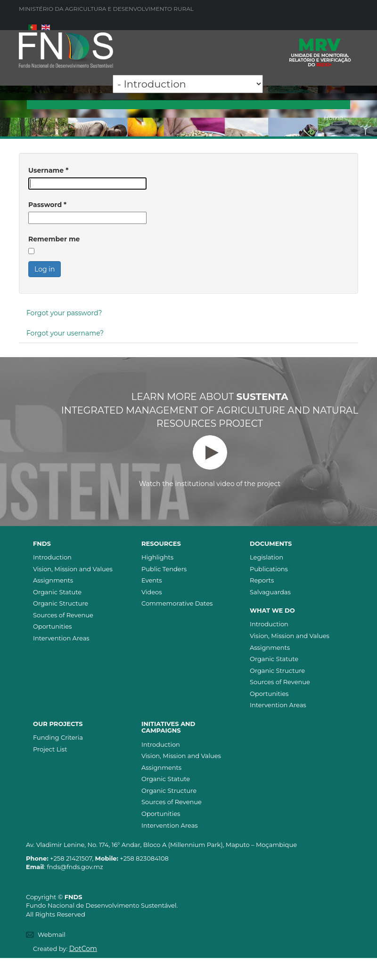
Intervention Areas (61, 638)
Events (151, 580)
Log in (44, 269)
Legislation (266, 557)
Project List (50, 749)
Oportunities (52, 626)
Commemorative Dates (177, 603)
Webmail (52, 934)
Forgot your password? (64, 313)
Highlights (157, 557)
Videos (151, 592)
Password (47, 204)
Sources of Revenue (63, 615)
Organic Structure (60, 603)
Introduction (52, 557)
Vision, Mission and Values (73, 569)
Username (48, 170)
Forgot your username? (65, 333)
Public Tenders (164, 569)
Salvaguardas (270, 592)
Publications (269, 569)
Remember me (54, 239)
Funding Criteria (58, 737)
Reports (262, 580)
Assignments (53, 580)
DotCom (83, 948)
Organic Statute (57, 592)
